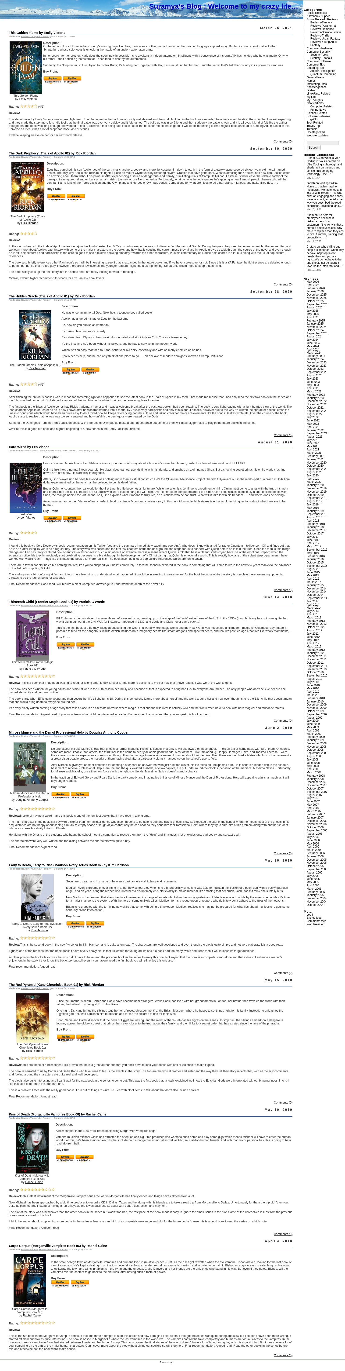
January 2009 (315, 740)
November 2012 (317, 623)
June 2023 (313, 382)
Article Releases (317, 13)
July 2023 (313, 378)
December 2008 (317, 743)
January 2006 (315, 856)
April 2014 (313, 604)
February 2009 (316, 737)
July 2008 (313, 759)
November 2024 (317, 327)
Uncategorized (316, 132)
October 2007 (315, 788)
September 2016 (317, 549)
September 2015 (317, 565)
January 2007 (315, 817)
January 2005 (315, 895)
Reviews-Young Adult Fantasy (36, 36)
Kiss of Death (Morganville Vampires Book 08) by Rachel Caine (57, 1114)
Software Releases (318, 116)
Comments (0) (283, 141)
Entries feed (314, 917)
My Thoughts (315, 100)
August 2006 (314, 833)
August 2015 (314, 569)
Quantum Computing (323, 74)
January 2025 (315, 323)
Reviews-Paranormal (323, 25)
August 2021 (314, 436)
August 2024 (314, 336)
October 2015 (315, 562)
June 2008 (313, 762)
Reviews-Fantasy (29, 605)
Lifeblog (312, 90)
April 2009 (313, 730)
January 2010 (315, 701)
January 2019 (315, 511)
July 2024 (313, 339)
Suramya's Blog (175, 6)
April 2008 (313, 769)
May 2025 (313, 314)
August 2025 (314, 307)
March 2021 (314, 452)
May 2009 (313, 727)
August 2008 (314, 756)
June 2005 (313, 879)
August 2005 (314, 872)
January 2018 (315, 527)
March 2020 (314, 481)
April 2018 (313, 520)
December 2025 (317, 294)
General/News (315, 77)
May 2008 (313, 766)
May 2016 (313, 553)
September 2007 (317, 791)
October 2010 (315, 672)
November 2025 (317, 298)
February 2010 (316, 698)
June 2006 (313, 840)
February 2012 (316, 649)
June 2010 (313, 685)
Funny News (318, 109)
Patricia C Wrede (34, 668)
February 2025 (316, 320)
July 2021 (313, 440)
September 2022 (317, 411)
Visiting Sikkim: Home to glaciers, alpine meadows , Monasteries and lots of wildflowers (324, 188)
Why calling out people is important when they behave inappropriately (325, 250)
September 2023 (317, 372)
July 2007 (313, 798)
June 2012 (313, 637)
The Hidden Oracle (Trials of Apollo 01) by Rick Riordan (52, 296)
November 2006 (317, 824)
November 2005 (317, 862)
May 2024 (313, 346)
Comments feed (317, 921)
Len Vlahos (28, 517)
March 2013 (314, 617)
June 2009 (313, 724)
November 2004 (317, 901)
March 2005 (314, 888)
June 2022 (313, 420)
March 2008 (314, 772)
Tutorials (312, 129)
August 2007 (314, 795)
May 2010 (313, 688)
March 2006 (314, 850)
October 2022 (315, 407)
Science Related (317, 113)
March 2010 (314, 695)
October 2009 (315, 711)
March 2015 (314, 582)
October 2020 (315, 465)
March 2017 (314, 546)
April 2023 (313, 388)
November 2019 (317, 491)
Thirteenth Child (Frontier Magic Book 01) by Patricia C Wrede (57, 602)
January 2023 (315, 398)
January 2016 (315, 559)
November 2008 (317, 746)
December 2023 (317, 362)
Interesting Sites (317, 84)
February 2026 (316, 288)
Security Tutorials (321, 58)
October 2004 (315, 905)
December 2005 (317, 859)
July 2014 (313, 601)
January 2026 (315, 291)
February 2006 (316, 853)
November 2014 (317, 591)
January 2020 (315, 485)
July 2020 (313, 475)
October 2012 (315, 627)
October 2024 (315, 330)
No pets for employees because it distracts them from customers (320, 219)
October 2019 (315, 495)
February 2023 (316, 394)
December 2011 (317, 656)
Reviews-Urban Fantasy (325, 38)
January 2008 (315, 779)
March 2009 (314, 733)
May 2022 (313, 423)
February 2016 (316, 556)
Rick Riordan (29, 223)
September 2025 (317, 304)
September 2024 (317, 333)
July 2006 (313, 837)
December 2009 (317, 704)
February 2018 (316, 524)
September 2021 (317, 433)
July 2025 (313, 310)
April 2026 (313, 285)
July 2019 (313, 504)
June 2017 (313, 540)
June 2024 (313, 343)
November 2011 (317, 659)
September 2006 (317, 830)
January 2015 (315, 585)
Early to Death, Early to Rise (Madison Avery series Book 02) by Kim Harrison (69, 865)
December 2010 (317, 669)
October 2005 (315, 866)
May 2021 (313, 446)
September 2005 (317, 869)
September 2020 (317, 469)
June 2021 (313, 443)
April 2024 (313, 349)
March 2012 (314, 646)
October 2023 (315, 368)
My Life (311, 97)
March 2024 (314, 352)
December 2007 (317, 782)
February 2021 (316, 456)
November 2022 (317, 404)
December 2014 (317, 588)
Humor (311, 80)
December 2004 (317, 898)
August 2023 (314, 375)
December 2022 (317, 401)
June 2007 (313, 801)
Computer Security (318, 51)
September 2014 (317, 598)
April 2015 (313, 578)
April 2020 (313, 478)
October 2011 (315, 662)
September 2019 (317, 498)
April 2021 (313, 449)
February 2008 (316, 775)
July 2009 (313, 720)
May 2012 (313, 640)
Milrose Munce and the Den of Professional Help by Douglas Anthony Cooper (69, 732)
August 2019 (314, 501)
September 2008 (317, 753)
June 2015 (313, 572)
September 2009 (317, 714)
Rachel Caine (34, 1182)
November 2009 (317, 707)
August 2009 (314, 717)
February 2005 (316, 892)
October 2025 (315, 301)
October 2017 (315, 533)
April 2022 (313, 427)
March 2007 (314, 811)
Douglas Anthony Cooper (31, 799)
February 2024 (316, 356)
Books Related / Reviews (322, 19)
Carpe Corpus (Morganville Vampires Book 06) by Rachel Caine (58, 1246)
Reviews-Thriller (320, 35)
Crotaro (311, 246)
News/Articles (315, 103)
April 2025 (313, 317)
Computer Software (319, 61)
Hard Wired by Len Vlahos (29, 447)
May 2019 (313, 507)
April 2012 (313, 643)
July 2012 (313, 633)
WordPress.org (316, 924)
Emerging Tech (316, 67)
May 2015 (313, 575)
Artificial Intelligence (322, 71)
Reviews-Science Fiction (33, 450)
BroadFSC (313, 158)
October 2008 (315, 749)
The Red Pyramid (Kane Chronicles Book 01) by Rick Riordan (56, 985)
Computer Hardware (319, 48)
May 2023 (313, 385)
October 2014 (315, 594)
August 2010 (314, 678)
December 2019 (317, 488)
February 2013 (316, 620)
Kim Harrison (39, 930)
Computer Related (321, 106)
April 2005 (313, 885)
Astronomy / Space (318, 16)
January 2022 (315, 430)
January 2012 (315, 653)
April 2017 (313, 543)
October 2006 (315, 827)
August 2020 (314, 472)
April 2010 (313, 691)
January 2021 (315, 459)
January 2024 (315, 359)
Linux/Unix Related (318, 93)
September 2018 (317, 514)
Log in (310, 914)
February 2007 (316, 814)
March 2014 (314, 607)
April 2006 (313, 846)
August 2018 (314, 517)
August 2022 (314, 414)
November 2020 (317, 462)
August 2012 (314, 630)
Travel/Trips (314, 126)
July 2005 (313, 875)
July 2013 (313, 611)
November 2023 (317, 365)
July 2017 (313, 536)
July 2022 (313, 417)
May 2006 (313, 843)
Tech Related (315, 122)
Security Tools (319, 54)
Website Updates (317, 135)
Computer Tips (316, 64)
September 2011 (317, 666)
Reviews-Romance (322, 29)
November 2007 (317, 785)
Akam (310, 215)
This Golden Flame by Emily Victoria (37, 33)
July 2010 (313, 682)
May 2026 (313, 281)
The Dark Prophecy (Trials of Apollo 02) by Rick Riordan (52, 153)
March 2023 (314, 391)
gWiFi (314, 119)
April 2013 (313, 614)
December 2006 (317, 821)
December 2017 (317, 530)
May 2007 (313, 804)
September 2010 (317, 675)
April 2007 (313, 808)
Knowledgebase (317, 87)
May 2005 (313, 882)
